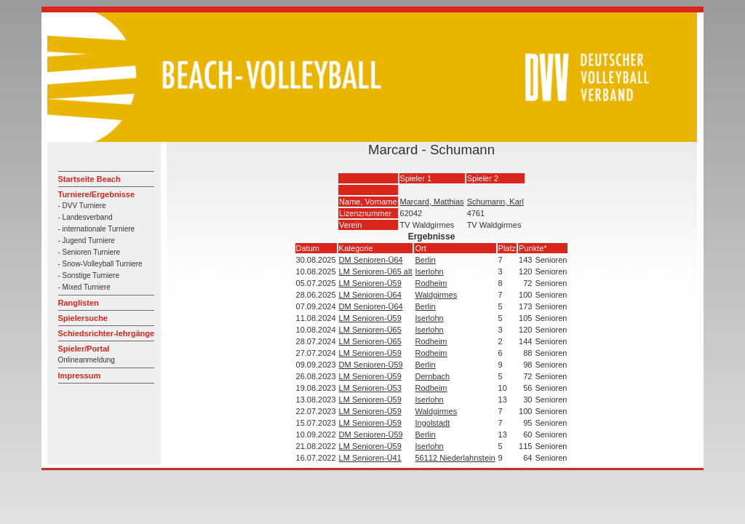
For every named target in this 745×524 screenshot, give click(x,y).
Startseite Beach (89, 179)
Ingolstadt (432, 422)
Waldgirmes (436, 294)
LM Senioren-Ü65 (370, 329)
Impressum (79, 375)
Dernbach (432, 376)
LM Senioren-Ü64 (370, 294)
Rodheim (431, 283)
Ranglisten (78, 302)
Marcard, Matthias (432, 201)
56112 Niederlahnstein (455, 457)
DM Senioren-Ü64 (371, 259)
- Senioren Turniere (89, 252)
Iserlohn (429, 271)
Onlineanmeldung (86, 360)
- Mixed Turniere (84, 287)
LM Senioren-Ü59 (370, 283)
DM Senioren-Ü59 (371, 364)
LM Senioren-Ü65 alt (376, 271)
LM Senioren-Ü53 (370, 388)
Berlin (425, 259)
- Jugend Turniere (86, 241)
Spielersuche (83, 318)
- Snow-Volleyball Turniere (100, 264)
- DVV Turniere (82, 206)
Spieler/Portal (84, 348)
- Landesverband (85, 217)
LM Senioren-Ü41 (370, 457)
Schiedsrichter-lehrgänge (106, 333)
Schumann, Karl (495, 201)
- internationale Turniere (96, 229)
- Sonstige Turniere (89, 275)
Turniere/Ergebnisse (96, 194)
